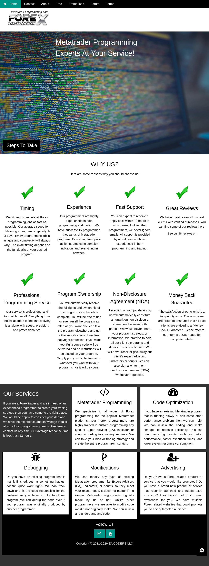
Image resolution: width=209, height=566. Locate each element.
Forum (95, 4)
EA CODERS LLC (121, 543)
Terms (110, 4)
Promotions (76, 4)
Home (10, 4)
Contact (29, 4)
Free (59, 4)
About (45, 4)
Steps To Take (22, 145)
